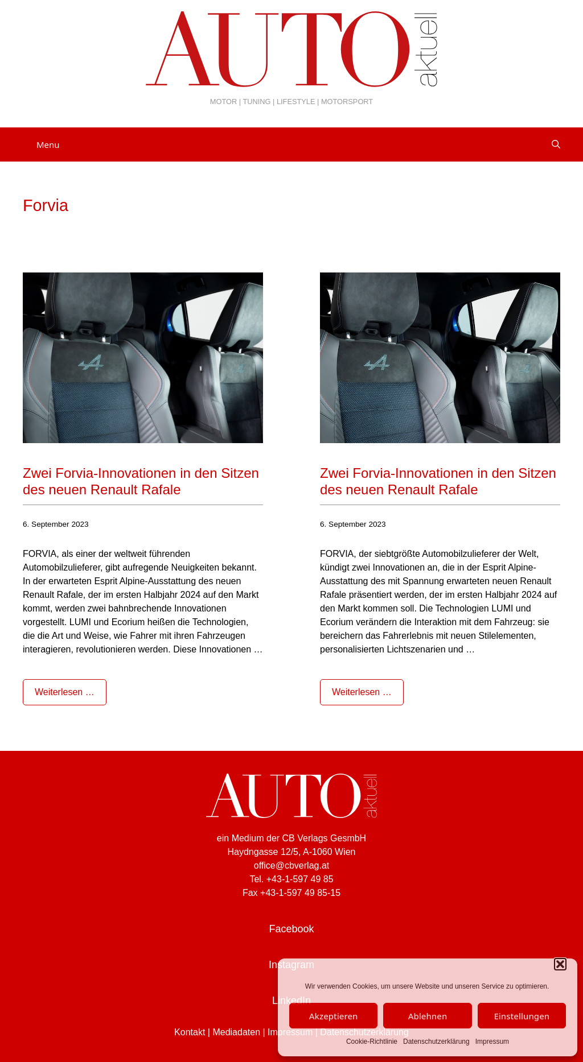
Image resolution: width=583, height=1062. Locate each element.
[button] (560, 964)
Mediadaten (236, 1032)
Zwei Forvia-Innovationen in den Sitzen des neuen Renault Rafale (141, 481)
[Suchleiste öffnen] (556, 144)
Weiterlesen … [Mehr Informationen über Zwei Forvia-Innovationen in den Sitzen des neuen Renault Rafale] (65, 692)
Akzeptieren (333, 1016)
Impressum (492, 1042)
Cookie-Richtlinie (371, 1042)
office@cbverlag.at (291, 865)
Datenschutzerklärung (436, 1042)
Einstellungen (521, 1016)
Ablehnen (427, 1016)
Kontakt (189, 1032)
